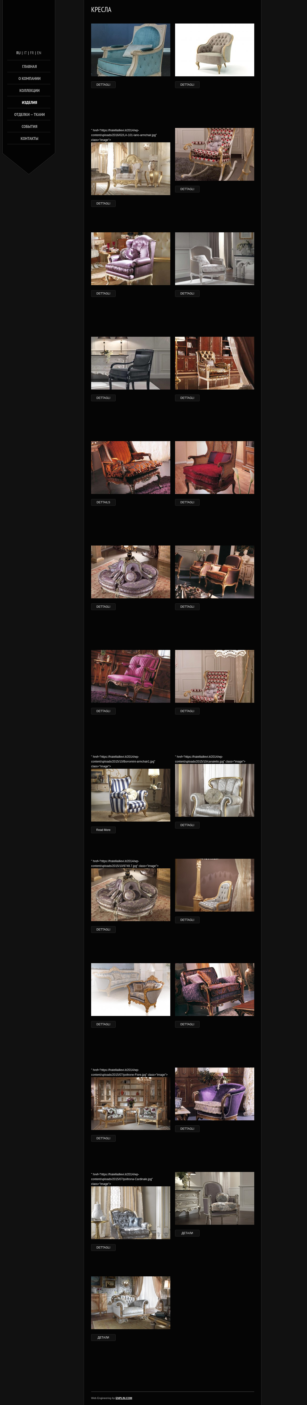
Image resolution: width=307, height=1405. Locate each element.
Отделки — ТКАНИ (29, 114)
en (39, 52)
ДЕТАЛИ (187, 1233)
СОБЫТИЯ (29, 126)
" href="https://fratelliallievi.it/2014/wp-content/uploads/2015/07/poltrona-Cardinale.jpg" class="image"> (130, 1206)
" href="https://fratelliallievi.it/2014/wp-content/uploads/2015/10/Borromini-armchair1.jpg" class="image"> (130, 788)
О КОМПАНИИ (29, 78)
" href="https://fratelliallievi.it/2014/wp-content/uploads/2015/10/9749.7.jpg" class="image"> (130, 890)
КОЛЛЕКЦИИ (29, 90)
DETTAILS (103, 502)
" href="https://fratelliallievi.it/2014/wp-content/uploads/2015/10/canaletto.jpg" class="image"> (214, 786)
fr (32, 52)
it (25, 52)
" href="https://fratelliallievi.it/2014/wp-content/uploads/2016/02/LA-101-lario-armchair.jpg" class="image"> (130, 162)
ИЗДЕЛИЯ (29, 102)
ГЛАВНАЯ (29, 66)
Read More (103, 830)
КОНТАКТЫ (29, 138)
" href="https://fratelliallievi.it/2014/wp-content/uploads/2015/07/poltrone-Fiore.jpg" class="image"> (130, 1099)
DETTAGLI (103, 84)
